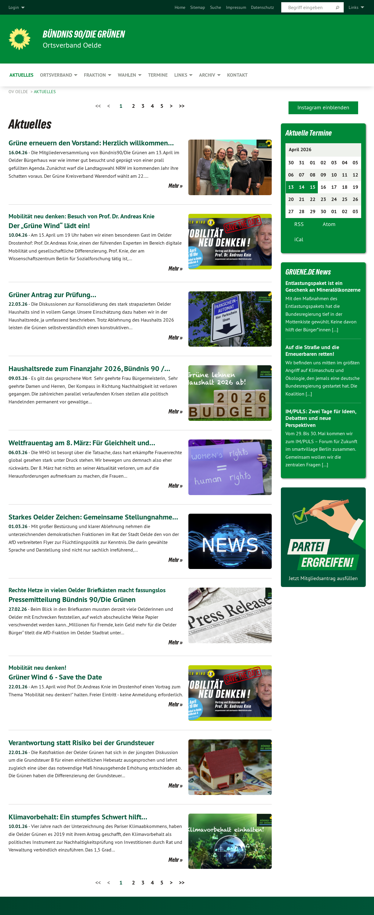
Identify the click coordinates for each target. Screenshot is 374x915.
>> (181, 105)
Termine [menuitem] (158, 75)
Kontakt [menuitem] (237, 75)
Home (180, 7)
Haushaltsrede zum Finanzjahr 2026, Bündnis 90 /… (89, 368)
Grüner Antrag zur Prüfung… (52, 294)
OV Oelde (19, 91)
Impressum (236, 7)
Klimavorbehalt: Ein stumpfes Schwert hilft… (78, 817)
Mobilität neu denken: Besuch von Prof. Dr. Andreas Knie (81, 216)
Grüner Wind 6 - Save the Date (55, 677)
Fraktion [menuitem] (95, 75)
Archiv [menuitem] (207, 75)
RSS (299, 224)
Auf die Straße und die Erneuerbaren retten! (312, 351)
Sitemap (197, 7)
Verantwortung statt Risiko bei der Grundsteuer (81, 742)
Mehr (174, 185)
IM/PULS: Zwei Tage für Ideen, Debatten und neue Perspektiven (320, 418)
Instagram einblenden (323, 107)
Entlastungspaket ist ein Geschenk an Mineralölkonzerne (323, 286)
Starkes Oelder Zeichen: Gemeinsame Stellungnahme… (93, 517)
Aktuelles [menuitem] (21, 75)
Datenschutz (262, 7)
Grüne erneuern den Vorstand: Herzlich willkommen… (91, 143)
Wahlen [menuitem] (127, 75)
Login (14, 7)
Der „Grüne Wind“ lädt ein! (49, 225)
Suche (215, 7)
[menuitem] (180, 7)
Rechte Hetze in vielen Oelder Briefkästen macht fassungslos (87, 590)
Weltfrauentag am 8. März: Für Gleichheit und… (82, 442)
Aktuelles (45, 91)
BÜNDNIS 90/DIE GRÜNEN (84, 34)
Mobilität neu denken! (37, 668)
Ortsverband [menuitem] (56, 75)
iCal (298, 239)
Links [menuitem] (353, 7)
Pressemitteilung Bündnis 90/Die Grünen (72, 599)
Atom (329, 224)
